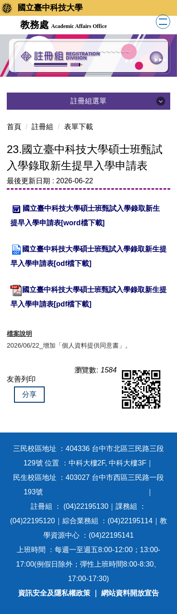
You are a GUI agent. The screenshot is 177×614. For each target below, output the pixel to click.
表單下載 (78, 126)
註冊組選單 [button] (88, 101)
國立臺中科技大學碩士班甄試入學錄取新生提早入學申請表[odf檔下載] (88, 255)
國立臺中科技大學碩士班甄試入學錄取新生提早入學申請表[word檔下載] (85, 215)
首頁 (14, 126)
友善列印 (21, 379)
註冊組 (42, 126)
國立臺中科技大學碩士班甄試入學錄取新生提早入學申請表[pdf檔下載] (88, 296)
